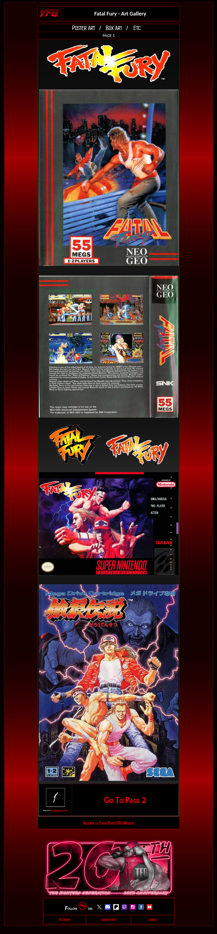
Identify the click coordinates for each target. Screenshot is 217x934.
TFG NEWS (65, 919)
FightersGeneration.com (59, 810)
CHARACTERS (108, 919)
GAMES (152, 919)
